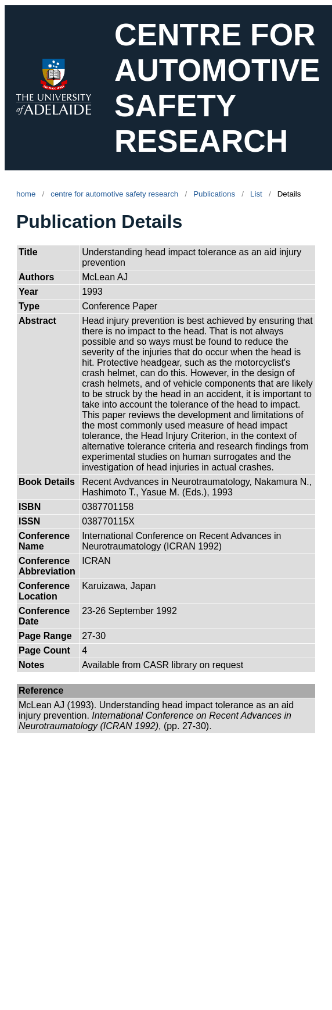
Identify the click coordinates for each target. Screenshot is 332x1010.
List (256, 194)
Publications (214, 194)
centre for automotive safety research (114, 194)
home (25, 194)
